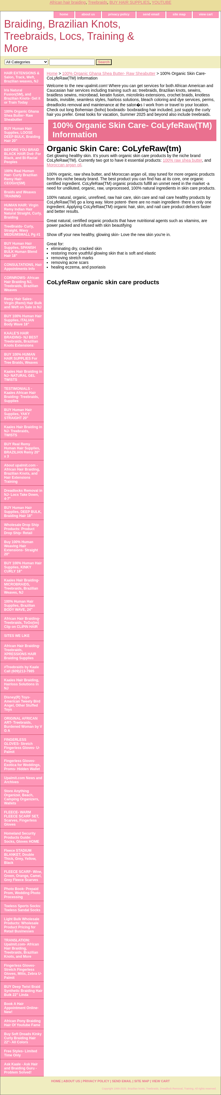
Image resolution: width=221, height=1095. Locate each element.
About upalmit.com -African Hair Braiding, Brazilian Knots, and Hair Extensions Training (22, 473)
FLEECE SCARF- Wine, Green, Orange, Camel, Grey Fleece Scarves (23, 876)
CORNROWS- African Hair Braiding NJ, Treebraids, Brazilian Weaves (21, 284)
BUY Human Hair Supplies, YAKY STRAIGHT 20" (18, 414)
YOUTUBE (161, 2)
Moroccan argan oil (64, 165)
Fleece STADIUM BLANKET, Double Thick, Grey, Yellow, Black (20, 857)
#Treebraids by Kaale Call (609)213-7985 (21, 669)
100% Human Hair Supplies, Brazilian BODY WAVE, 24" (19, 605)
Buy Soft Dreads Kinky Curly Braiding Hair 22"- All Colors (22, 1038)
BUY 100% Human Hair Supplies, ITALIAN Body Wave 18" (23, 320)
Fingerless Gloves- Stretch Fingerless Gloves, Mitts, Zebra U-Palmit (23, 971)
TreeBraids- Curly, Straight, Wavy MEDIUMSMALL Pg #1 (22, 230)
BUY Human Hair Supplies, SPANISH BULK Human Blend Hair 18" (20, 250)
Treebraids (97, 2)
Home (52, 73)
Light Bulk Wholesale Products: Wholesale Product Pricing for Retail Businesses (21, 925)
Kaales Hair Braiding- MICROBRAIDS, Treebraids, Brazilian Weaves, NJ (21, 586)
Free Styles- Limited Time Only (20, 1053)
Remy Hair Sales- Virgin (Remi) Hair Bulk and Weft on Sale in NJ (23, 303)
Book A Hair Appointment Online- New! (21, 1008)
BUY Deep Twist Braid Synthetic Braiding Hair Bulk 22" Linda (23, 991)
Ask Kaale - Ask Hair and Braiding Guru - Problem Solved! (21, 1068)
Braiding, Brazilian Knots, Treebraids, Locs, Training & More (69, 36)
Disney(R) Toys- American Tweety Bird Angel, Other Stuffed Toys (22, 703)
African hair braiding (68, 2)
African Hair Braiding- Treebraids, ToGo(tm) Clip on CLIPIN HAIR (22, 623)
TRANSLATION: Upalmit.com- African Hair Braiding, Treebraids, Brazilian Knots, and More (21, 948)
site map (179, 14)
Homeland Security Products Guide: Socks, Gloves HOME (21, 837)
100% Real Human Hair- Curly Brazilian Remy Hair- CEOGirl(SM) (20, 177)
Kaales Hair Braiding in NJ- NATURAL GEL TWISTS (23, 376)
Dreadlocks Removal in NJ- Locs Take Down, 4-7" (23, 495)
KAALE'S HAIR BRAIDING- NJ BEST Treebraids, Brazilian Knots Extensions (21, 339)
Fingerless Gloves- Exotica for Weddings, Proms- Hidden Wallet (22, 765)
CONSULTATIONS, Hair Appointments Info (23, 267)
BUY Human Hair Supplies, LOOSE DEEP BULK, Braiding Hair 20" (22, 135)
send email (151, 14)
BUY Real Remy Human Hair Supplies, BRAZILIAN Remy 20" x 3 (22, 450)
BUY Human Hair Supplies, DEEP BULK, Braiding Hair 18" (22, 512)
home (64, 14)
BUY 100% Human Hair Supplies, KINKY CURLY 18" (23, 567)
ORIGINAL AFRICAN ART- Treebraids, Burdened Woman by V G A (23, 724)
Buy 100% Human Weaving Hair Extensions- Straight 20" (21, 548)
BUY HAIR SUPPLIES (129, 2)
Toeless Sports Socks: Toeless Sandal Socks (22, 908)
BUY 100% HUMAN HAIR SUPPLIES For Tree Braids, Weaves (21, 358)
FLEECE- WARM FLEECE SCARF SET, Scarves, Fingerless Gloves (21, 818)
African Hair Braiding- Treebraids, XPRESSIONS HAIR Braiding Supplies (22, 652)
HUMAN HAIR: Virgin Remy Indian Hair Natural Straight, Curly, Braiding (23, 211)
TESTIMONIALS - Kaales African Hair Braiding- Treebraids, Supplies (21, 395)
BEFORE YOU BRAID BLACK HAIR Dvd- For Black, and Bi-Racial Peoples (22, 156)
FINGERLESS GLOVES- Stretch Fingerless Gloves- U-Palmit (22, 746)
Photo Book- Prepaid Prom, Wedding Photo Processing (22, 893)
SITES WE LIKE (17, 636)
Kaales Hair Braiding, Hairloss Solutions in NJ (21, 684)
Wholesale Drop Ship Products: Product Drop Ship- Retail (21, 529)
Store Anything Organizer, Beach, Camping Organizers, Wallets (21, 797)
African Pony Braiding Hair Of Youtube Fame (22, 1023)
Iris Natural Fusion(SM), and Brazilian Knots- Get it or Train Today (22, 96)
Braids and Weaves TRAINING (20, 194)
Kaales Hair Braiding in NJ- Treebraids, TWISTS (23, 431)
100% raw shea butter (182, 160)
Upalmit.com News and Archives (23, 780)
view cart (206, 14)
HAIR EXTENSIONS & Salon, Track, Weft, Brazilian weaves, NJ (21, 77)
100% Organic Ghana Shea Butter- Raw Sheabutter (108, 73)
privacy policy (118, 14)
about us (88, 14)
